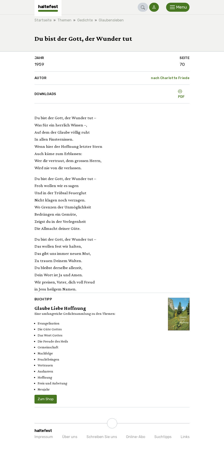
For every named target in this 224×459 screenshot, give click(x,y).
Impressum (43, 437)
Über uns (69, 437)
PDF (181, 94)
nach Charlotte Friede (170, 78)
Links (185, 437)
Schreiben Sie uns (102, 437)
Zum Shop (46, 399)
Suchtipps (162, 437)
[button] (143, 7)
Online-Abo (135, 437)
